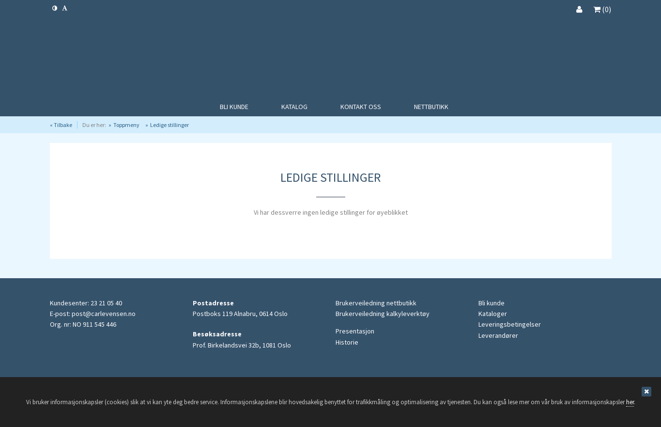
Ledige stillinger (169, 124)
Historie (347, 342)
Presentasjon (355, 331)
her (630, 402)
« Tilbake (61, 124)
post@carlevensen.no (104, 313)
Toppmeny (126, 124)
